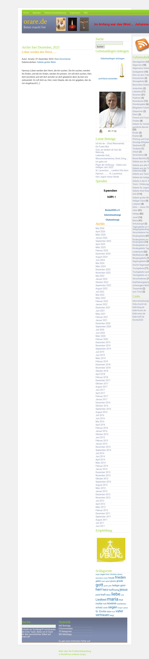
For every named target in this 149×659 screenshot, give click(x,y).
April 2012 (100, 504)
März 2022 (101, 298)
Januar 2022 (101, 304)
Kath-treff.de (138, 317)
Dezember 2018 (103, 364)
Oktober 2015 (102, 434)
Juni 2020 (100, 333)
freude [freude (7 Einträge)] (111, 578)
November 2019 (103, 345)
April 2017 (100, 393)
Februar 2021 (102, 317)
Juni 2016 (100, 418)
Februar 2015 (102, 440)
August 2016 (102, 412)
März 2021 (101, 314)
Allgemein (137, 65)
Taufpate (137, 148)
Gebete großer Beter (46, 62)
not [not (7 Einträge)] (104, 603)
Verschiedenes (139, 278)
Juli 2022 (100, 292)
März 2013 (101, 488)
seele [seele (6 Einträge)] (105, 608)
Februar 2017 (102, 396)
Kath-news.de (139, 313)
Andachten (138, 88)
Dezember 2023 (103, 269)
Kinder (136, 133)
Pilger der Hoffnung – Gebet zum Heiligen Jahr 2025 (111, 166)
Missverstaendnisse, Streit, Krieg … (112, 158)
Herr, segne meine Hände (107, 177)
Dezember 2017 (103, 380)
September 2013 (103, 482)
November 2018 (103, 368)
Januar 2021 (101, 320)
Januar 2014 (101, 469)
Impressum (75, 13)
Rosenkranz (138, 101)
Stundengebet (139, 104)
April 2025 (100, 244)
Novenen (137, 95)
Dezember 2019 (103, 342)
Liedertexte (138, 252)
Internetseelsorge (112, 215)
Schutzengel (138, 223)
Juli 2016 (100, 415)
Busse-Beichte (139, 158)
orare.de (35, 21)
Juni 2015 (100, 437)
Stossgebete (138, 81)
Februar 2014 (102, 466)
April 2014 (100, 459)
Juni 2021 (100, 311)
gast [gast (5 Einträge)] (103, 581)
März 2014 (101, 463)
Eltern (135, 114)
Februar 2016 (102, 428)
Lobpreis (137, 204)
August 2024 (102, 257)
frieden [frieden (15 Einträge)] (120, 577)
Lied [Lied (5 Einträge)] (122, 595)
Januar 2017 (101, 399)
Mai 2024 (100, 263)
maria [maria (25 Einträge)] (112, 599)
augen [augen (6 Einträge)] (102, 574)
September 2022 (103, 285)
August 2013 (102, 485)
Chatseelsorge (112, 220)
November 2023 (103, 273)
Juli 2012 (100, 501)
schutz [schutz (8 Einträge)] (99, 607)
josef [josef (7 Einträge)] (98, 595)
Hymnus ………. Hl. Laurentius (109, 173)
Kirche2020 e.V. (112, 210)
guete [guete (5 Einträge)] (106, 586)
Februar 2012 (102, 510)
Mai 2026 (100, 228)
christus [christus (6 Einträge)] (113, 574)
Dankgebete (138, 72)
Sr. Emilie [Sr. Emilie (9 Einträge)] (101, 611)
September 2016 (103, 409)
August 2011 (102, 520)
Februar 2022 (102, 301)
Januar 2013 (101, 491)
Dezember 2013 (103, 472)
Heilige (136, 214)
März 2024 (101, 266)
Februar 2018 (102, 377)
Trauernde (137, 288)
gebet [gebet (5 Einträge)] (108, 581)
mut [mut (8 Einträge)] (121, 599)
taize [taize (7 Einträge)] (109, 611)
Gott (135, 194)
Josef (135, 217)
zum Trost (137, 292)
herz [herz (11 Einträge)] (105, 589)
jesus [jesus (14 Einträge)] (124, 589)
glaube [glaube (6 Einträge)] (113, 581)
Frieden (136, 121)
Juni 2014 (100, 456)
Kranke (136, 136)
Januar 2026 (101, 238)
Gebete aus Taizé (141, 174)
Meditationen (139, 255)
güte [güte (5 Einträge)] (109, 586)
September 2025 (103, 241)
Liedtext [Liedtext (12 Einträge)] (101, 599)
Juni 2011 (100, 526)
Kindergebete (139, 236)
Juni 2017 (100, 390)
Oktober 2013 (102, 478)
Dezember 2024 (103, 253)
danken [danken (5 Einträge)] (119, 574)
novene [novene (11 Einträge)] (111, 603)
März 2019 (101, 358)
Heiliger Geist (139, 201)
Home (26, 13)
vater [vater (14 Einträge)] (119, 611)
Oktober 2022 (102, 282)
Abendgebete (139, 62)
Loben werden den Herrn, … (39, 52)
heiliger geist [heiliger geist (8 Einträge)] (118, 585)
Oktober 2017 (102, 383)
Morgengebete (139, 258)
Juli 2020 (100, 330)
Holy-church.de (140, 304)
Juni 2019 (100, 355)
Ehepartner (138, 111)
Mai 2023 (100, 276)
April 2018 (100, 374)
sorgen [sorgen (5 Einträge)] (120, 608)
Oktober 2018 (102, 371)
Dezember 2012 (103, 494)
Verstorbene (138, 155)
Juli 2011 (100, 523)
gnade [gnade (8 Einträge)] (119, 581)
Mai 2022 (100, 295)
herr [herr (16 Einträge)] (99, 589)
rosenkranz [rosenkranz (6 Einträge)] (121, 604)
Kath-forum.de (139, 310)
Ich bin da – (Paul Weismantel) (110, 143)
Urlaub (136, 152)
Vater (135, 210)
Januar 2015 (101, 444)
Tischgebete (138, 268)
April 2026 (100, 231)
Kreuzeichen (138, 78)
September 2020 (103, 326)
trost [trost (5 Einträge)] (113, 612)
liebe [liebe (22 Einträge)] (115, 594)
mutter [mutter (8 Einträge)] (99, 603)
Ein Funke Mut (102, 146)
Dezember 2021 (103, 307)
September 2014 (103, 450)
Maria (135, 220)
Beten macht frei (35, 27)
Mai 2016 (100, 421)
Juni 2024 (100, 260)
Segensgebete (139, 261)
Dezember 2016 (103, 402)
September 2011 (103, 516)
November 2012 (103, 497)
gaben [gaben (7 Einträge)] (99, 581)
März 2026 (101, 234)
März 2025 (101, 247)
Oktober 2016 (102, 406)
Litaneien (137, 91)
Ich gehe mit (101, 161)
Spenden (37, 13)
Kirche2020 (138, 320)
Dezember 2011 (103, 513)
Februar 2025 (102, 250)
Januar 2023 (101, 279)
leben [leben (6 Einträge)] (108, 595)
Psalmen (137, 98)
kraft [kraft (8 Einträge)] (103, 594)
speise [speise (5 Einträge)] (125, 608)
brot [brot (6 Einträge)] (107, 574)
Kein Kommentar (63, 59)
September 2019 (103, 349)
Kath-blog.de (138, 307)
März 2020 (101, 336)
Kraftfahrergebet (140, 282)
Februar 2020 (102, 339)
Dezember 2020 (103, 323)
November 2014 (103, 447)
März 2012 (101, 507)
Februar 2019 (102, 361)
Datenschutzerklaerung (55, 13)
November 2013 (103, 475)
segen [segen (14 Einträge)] (112, 607)
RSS (86, 13)
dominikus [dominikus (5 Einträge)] (99, 578)
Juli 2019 (100, 352)
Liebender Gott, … (104, 155)
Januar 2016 (101, 431)
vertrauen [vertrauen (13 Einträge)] (102, 615)
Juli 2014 (100, 453)
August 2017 (102, 387)
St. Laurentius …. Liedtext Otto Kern (112, 170)
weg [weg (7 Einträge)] (112, 615)
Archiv (100, 224)
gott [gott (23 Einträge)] (99, 584)
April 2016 (100, 425)
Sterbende (137, 145)
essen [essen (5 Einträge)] (106, 578)
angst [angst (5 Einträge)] (98, 574)
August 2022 (102, 288)
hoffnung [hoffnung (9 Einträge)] (114, 589)
